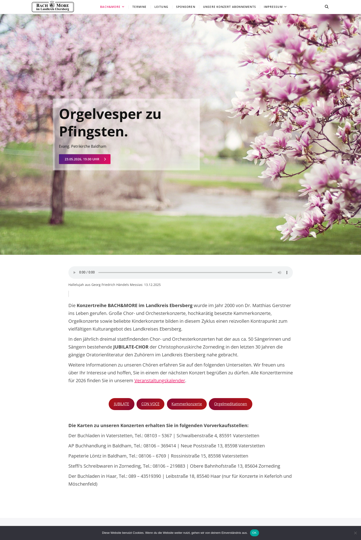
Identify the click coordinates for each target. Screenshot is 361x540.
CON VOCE (150, 403)
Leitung (161, 7)
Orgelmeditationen (230, 403)
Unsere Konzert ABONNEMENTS (229, 7)
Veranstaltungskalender (159, 380)
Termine (139, 7)
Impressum (273, 7)
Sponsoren (185, 7)
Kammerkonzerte (187, 403)
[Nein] (355, 533)
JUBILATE (121, 403)
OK (254, 532)
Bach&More (110, 7)
